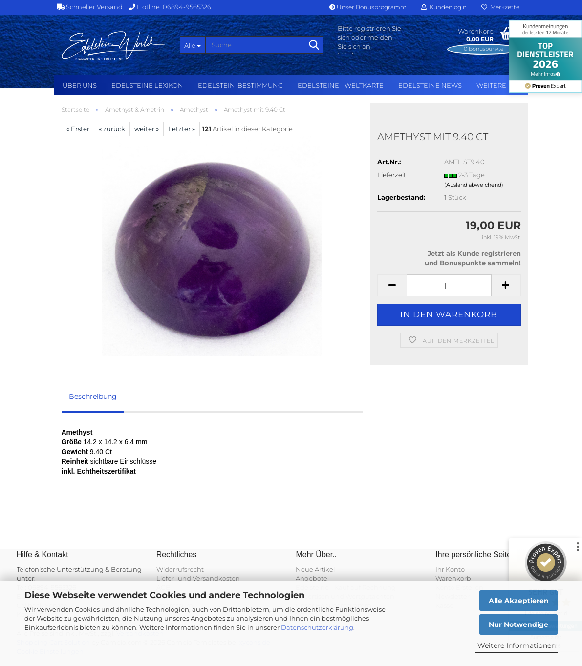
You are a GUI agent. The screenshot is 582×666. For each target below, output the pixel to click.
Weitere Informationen (516, 645)
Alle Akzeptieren (519, 600)
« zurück (112, 129)
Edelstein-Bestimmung (240, 85)
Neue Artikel (315, 569)
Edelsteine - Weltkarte (341, 85)
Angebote (311, 578)
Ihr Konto (450, 569)
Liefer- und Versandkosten (198, 578)
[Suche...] (192, 45)
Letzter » (181, 129)
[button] (392, 285)
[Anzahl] (449, 285)
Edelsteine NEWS (430, 85)
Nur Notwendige (518, 624)
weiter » (146, 129)
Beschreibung (93, 396)
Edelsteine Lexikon (147, 85)
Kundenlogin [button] (444, 7)
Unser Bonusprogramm (368, 7)
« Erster (77, 129)
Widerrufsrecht (180, 569)
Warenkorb (453, 578)
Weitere (491, 85)
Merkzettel (501, 7)
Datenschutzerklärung (317, 627)
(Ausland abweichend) (473, 184)
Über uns (80, 85)
